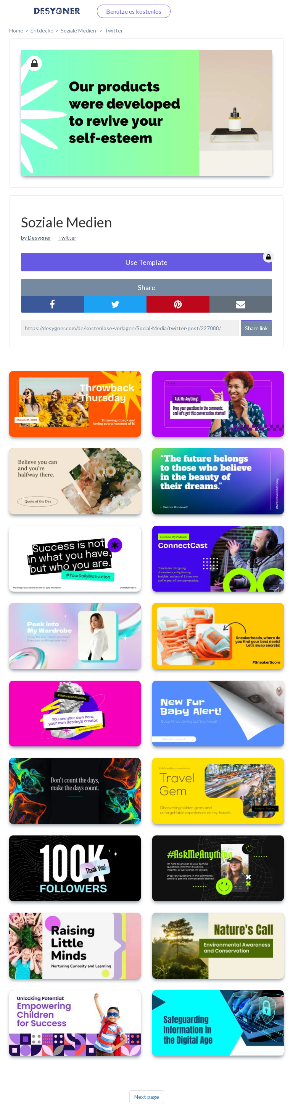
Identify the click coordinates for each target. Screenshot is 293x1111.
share (146, 287)
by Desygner (36, 237)
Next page (146, 1096)
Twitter (114, 30)
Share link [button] (256, 328)
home (16, 30)
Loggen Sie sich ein (59, 11)
